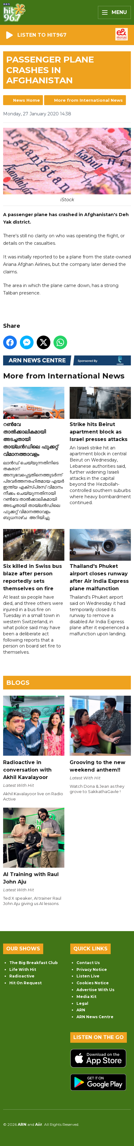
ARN (80, 1010)
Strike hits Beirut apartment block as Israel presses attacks (100, 414)
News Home (26, 100)
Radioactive (22, 976)
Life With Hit (22, 969)
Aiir (38, 1124)
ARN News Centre (94, 1016)
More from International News (88, 100)
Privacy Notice (91, 969)
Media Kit (86, 996)
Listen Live (87, 976)
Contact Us (88, 962)
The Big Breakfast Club (33, 962)
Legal (82, 1003)
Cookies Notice (92, 983)
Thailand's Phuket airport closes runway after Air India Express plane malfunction (100, 560)
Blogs (18, 682)
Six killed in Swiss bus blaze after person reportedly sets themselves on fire (33, 560)
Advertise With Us (95, 989)
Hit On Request (25, 983)
